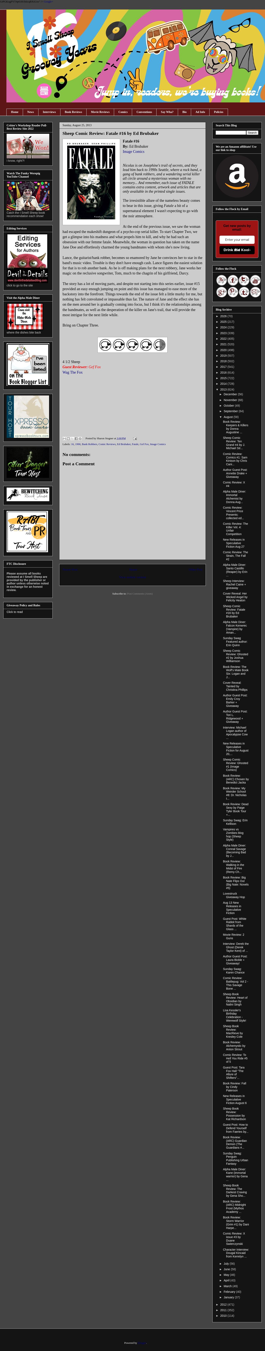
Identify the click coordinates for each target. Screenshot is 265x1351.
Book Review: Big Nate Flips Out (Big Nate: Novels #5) (236, 882)
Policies (218, 112)
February (230, 1291)
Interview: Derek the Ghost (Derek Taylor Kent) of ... (236, 947)
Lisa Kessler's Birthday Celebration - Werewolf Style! (234, 1015)
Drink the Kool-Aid (237, 250)
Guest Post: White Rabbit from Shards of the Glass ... (234, 924)
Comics (123, 112)
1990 (78, 444)
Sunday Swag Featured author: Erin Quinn (235, 641)
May (227, 1274)
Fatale (135, 444)
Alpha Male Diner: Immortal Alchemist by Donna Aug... (234, 496)
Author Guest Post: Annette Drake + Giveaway (235, 473)
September (231, 411)
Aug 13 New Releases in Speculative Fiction (232, 908)
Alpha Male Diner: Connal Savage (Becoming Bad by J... (234, 850)
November (231, 400)
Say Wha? (167, 112)
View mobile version (132, 577)
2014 (224, 383)
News (30, 112)
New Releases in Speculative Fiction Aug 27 (234, 543)
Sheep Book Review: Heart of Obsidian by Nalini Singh (235, 999)
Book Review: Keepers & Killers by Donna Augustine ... (235, 427)
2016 (224, 372)
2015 (224, 378)
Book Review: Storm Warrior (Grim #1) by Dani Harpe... (236, 1222)
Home (14, 112)
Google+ (48, 1)
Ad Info (200, 112)
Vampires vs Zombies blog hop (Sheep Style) (233, 834)
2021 (224, 344)
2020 (224, 350)
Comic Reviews (107, 444)
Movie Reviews (100, 112)
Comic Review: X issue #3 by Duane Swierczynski (234, 1238)
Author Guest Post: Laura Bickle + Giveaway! (235, 960)
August (228, 417)
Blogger (142, 1342)
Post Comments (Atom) (140, 593)
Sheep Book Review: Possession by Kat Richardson (234, 1114)
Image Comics (134, 152)
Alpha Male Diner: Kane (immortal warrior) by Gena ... (235, 1174)
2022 (224, 338)
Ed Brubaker (124, 444)
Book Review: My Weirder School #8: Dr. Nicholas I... (235, 793)
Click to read (15, 612)
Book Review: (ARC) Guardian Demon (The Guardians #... (235, 1142)
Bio (184, 112)
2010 (224, 1315)
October (229, 405)
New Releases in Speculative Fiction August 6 (235, 1099)
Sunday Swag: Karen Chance (234, 970)
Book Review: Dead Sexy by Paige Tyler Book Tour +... (235, 809)
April (227, 1280)
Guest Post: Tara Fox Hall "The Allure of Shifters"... (234, 1072)
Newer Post (70, 569)
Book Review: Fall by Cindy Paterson (234, 1087)
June (227, 1269)
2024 (224, 327)
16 (72, 444)
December (231, 394)
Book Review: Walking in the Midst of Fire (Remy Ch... (233, 866)
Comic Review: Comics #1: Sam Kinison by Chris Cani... (235, 459)
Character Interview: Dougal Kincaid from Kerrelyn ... (236, 1253)
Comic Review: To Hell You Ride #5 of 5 (235, 1058)
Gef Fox (144, 444)
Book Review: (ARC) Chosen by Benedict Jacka (236, 779)
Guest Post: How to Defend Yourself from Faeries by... (235, 1128)
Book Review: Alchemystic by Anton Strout (234, 1046)
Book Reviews (73, 112)
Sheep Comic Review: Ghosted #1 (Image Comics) (235, 765)
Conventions (144, 112)
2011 (224, 1310)
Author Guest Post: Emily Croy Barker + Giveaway (235, 700)
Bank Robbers (89, 444)
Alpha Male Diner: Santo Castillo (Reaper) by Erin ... (235, 570)
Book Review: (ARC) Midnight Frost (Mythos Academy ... (234, 1206)
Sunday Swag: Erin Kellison (235, 822)
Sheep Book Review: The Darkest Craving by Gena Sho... (235, 1190)
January (229, 1297)
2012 (224, 1304)
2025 (224, 321)
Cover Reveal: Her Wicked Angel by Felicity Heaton (235, 597)
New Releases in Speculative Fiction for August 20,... (235, 748)
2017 (224, 366)
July (227, 1263)
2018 (224, 361)
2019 (224, 355)
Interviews (49, 112)
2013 (224, 389)
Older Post (195, 569)
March (228, 1286)
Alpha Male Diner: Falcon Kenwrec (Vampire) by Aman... (235, 627)
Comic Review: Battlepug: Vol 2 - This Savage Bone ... (235, 983)
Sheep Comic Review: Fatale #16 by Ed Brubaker (234, 611)
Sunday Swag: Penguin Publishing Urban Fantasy (235, 1158)
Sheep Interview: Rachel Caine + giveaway (234, 584)
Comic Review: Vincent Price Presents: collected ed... (233, 513)
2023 (224, 333)
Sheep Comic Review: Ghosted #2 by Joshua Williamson (235, 656)
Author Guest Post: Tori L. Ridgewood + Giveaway (235, 716)
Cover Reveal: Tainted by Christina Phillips (235, 686)
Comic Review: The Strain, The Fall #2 (235, 556)
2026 (224, 316)
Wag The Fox (73, 372)
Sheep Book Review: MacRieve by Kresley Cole (233, 1031)
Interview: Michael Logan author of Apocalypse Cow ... (235, 733)
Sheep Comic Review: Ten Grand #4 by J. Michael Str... (234, 443)
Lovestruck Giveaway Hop (234, 895)
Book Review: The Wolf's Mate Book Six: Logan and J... (235, 672)
